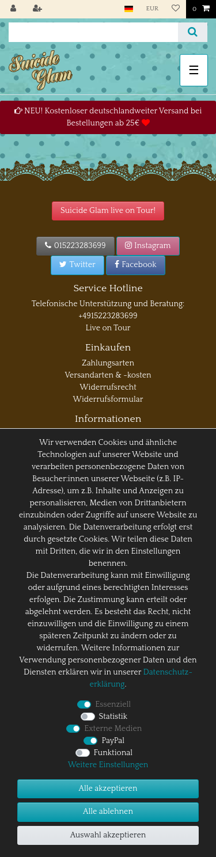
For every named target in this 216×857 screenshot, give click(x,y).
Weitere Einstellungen (108, 765)
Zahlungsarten (108, 363)
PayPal (112, 740)
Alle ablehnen (108, 811)
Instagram (148, 245)
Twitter (77, 264)
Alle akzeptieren (108, 788)
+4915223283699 (107, 316)
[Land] (128, 9)
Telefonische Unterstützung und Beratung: (108, 303)
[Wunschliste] (175, 9)
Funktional (113, 752)
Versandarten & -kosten (108, 375)
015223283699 (75, 245)
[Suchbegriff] (93, 32)
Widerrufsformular (108, 399)
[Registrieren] (38, 9)
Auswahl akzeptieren (108, 835)
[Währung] (152, 9)
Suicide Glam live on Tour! (108, 210)
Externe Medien (113, 728)
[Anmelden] (14, 9)
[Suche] (192, 32)
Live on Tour (107, 328)
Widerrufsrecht (108, 387)
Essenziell (113, 704)
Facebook (136, 264)
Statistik (113, 716)
